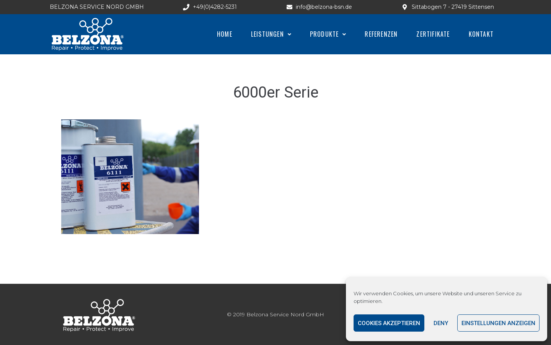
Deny (441, 323)
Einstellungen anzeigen (498, 323)
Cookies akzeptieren (389, 323)
